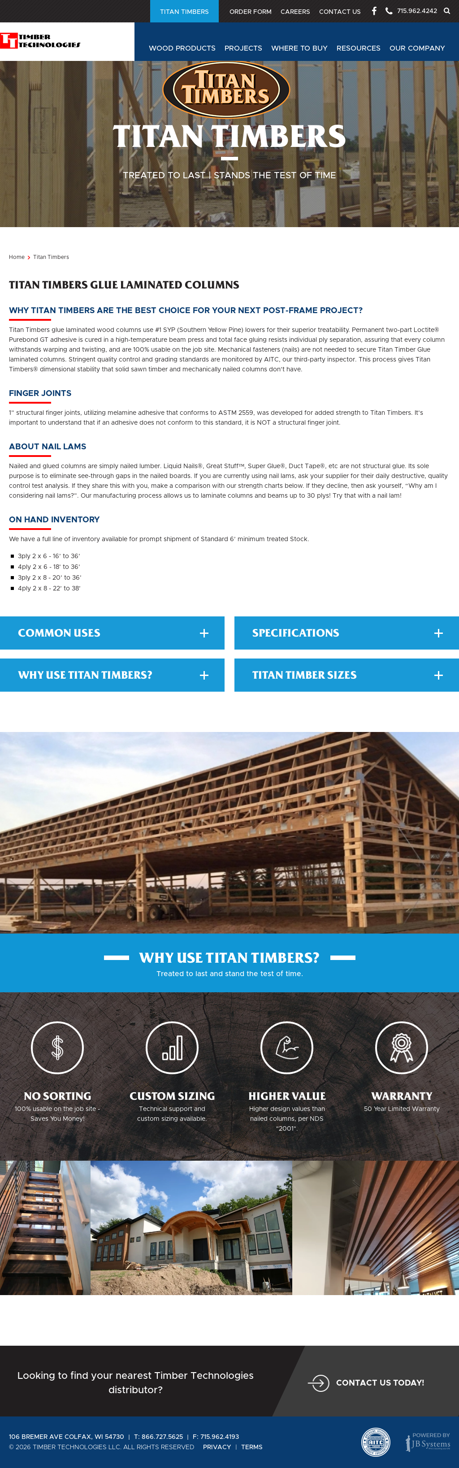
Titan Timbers (230, 12)
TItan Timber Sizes (347, 725)
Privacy (217, 1447)
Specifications (347, 683)
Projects (243, 48)
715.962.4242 (409, 11)
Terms (252, 1447)
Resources (359, 48)
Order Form (164, 12)
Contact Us (336, 12)
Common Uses (113, 683)
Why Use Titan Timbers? (113, 725)
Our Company (417, 48)
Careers (290, 12)
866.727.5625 (162, 1437)
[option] (191, 1278)
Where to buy (299, 48)
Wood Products (182, 48)
